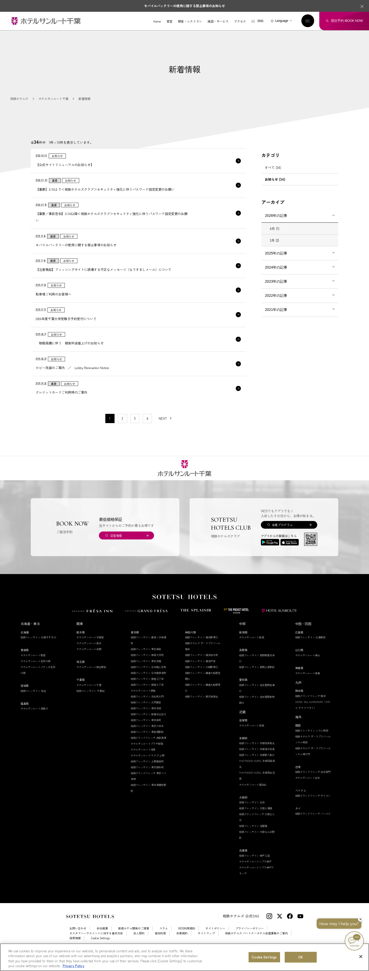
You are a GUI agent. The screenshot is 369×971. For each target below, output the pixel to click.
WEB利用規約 (186, 938)
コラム (163, 938)
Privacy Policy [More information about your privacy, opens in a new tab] (73, 965)
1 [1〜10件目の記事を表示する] (109, 428)
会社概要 (102, 938)
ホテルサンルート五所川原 (35, 671)
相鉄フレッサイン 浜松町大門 (147, 707)
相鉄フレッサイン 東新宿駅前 (147, 742)
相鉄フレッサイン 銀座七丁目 (147, 695)
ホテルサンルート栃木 (88, 654)
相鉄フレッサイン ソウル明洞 (311, 741)
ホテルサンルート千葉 (88, 695)
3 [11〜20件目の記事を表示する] (135, 428)
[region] (184, 957)
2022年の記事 (276, 301)
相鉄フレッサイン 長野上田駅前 (257, 677)
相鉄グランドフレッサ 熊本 (310, 706)
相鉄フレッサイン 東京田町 (146, 730)
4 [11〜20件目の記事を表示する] (147, 428)
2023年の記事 (276, 287)
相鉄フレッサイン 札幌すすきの (38, 648)
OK (300, 957)
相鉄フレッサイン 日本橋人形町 (148, 677)
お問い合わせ (77, 938)
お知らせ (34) (275, 185)
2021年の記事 (276, 315)
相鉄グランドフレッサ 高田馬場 (148, 748)
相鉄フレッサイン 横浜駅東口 (201, 648)
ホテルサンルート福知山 (252, 795)
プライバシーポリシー (249, 938)
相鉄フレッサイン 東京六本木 (147, 736)
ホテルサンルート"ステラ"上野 (148, 766)
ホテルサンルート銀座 (143, 701)
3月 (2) (274, 246)
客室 (168, 21)
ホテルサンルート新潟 (251, 648)
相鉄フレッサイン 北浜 (252, 813)
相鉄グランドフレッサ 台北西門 (313, 782)
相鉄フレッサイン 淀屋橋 (253, 836)
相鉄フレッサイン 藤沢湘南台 (201, 707)
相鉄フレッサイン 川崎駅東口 (201, 677)
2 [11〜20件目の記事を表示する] (122, 428)
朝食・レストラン (189, 21)
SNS (259, 21)
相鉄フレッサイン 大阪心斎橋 (255, 819)
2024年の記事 (276, 273)
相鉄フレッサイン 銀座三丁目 (147, 689)
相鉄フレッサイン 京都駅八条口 (257, 765)
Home (156, 21)
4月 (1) (274, 234)
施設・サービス (217, 21)
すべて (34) (273, 173)
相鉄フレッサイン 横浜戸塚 (200, 671)
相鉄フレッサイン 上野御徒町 (147, 772)
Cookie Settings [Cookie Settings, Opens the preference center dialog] (264, 957)
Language (280, 21)
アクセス (239, 21)
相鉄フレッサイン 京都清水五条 (257, 759)
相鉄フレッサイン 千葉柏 (90, 701)
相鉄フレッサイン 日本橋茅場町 (148, 683)
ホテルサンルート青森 (32, 666)
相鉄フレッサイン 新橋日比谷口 (148, 725)
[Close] (360, 956)
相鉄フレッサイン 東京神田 (146, 659)
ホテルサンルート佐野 (88, 659)
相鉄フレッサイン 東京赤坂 (146, 719)
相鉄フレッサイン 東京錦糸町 (147, 778)
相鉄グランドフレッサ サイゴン (313, 806)
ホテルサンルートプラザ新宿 (147, 754)
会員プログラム (282, 535)
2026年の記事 (276, 221)
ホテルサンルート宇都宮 (90, 648)
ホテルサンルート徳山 (307, 666)
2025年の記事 (276, 259)
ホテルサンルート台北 (307, 788)
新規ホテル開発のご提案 (133, 938)
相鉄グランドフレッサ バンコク (313, 824)
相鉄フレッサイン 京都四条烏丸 (257, 753)
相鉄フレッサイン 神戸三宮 (254, 866)
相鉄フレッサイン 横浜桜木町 (201, 665)
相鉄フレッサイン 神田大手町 (147, 665)
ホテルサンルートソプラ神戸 (255, 872)
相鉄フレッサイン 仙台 (33, 701)
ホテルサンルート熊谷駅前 (91, 677)
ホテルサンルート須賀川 (34, 719)
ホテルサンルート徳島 (307, 683)
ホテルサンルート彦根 (251, 736)
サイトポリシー (215, 938)
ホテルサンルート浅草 (143, 760)
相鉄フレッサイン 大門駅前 (146, 713)
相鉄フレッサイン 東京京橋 (146, 671)
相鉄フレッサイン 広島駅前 (310, 648)
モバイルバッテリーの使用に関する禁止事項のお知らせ (184, 5)
